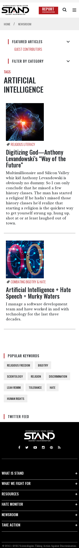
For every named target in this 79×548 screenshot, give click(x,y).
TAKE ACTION (11, 524)
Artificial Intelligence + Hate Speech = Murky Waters (38, 292)
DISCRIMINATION (58, 376)
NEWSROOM (10, 514)
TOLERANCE (35, 387)
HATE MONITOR (12, 504)
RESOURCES (10, 493)
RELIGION (36, 376)
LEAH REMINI (14, 387)
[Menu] (74, 10)
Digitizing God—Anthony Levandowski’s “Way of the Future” (36, 158)
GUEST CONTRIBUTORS (28, 49)
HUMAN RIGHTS (15, 398)
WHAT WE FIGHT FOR (16, 483)
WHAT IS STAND (13, 473)
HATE (52, 387)
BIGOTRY (43, 365)
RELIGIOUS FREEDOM (18, 365)
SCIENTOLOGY (15, 376)
